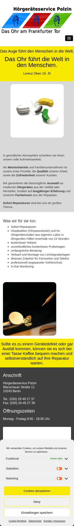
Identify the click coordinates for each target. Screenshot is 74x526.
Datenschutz (35, 521)
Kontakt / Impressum (54, 521)
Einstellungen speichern (37, 512)
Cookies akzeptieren (37, 490)
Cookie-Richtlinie (17, 521)
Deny (37, 501)
